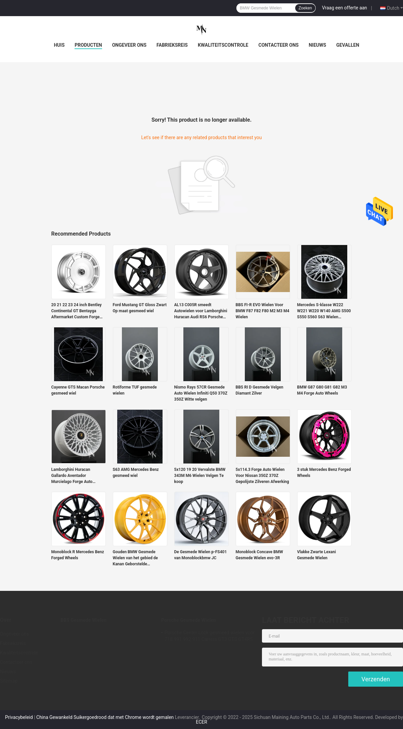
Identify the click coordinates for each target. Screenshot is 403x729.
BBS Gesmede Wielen (83, 620)
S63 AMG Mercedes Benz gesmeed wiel (136, 472)
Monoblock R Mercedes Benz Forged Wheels (77, 555)
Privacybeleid (19, 717)
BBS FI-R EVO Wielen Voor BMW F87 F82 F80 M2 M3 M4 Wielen (262, 310)
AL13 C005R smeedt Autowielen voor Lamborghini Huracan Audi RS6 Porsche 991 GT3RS (200, 311)
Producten (88, 45)
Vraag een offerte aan (344, 7)
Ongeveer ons (129, 45)
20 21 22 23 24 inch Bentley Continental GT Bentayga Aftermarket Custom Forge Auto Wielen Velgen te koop (76, 311)
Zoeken (305, 8)
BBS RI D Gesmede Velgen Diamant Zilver (259, 390)
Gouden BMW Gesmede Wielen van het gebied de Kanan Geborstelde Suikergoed (135, 558)
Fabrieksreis (172, 45)
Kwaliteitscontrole (223, 45)
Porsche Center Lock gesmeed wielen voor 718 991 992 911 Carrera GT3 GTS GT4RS (210, 636)
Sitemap (8, 681)
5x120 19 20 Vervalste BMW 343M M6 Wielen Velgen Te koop (200, 475)
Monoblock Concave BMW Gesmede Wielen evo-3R (259, 555)
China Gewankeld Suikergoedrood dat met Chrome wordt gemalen (105, 717)
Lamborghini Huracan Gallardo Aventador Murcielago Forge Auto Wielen (72, 476)
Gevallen (347, 45)
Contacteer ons (279, 45)
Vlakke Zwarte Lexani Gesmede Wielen (316, 555)
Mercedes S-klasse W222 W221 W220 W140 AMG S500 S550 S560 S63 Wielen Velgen (324, 311)
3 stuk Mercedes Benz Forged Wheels (324, 472)
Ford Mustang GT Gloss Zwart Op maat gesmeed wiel (140, 307)
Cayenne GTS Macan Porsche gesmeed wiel (78, 390)
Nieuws (317, 45)
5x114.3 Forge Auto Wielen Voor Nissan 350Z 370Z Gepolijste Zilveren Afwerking (262, 475)
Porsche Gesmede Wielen (188, 620)
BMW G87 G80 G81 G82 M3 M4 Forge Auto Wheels (322, 390)
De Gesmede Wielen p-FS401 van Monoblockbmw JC (200, 555)
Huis (59, 45)
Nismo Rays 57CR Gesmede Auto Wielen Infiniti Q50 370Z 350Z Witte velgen (201, 393)
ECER (201, 722)
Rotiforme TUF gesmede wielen (135, 390)
